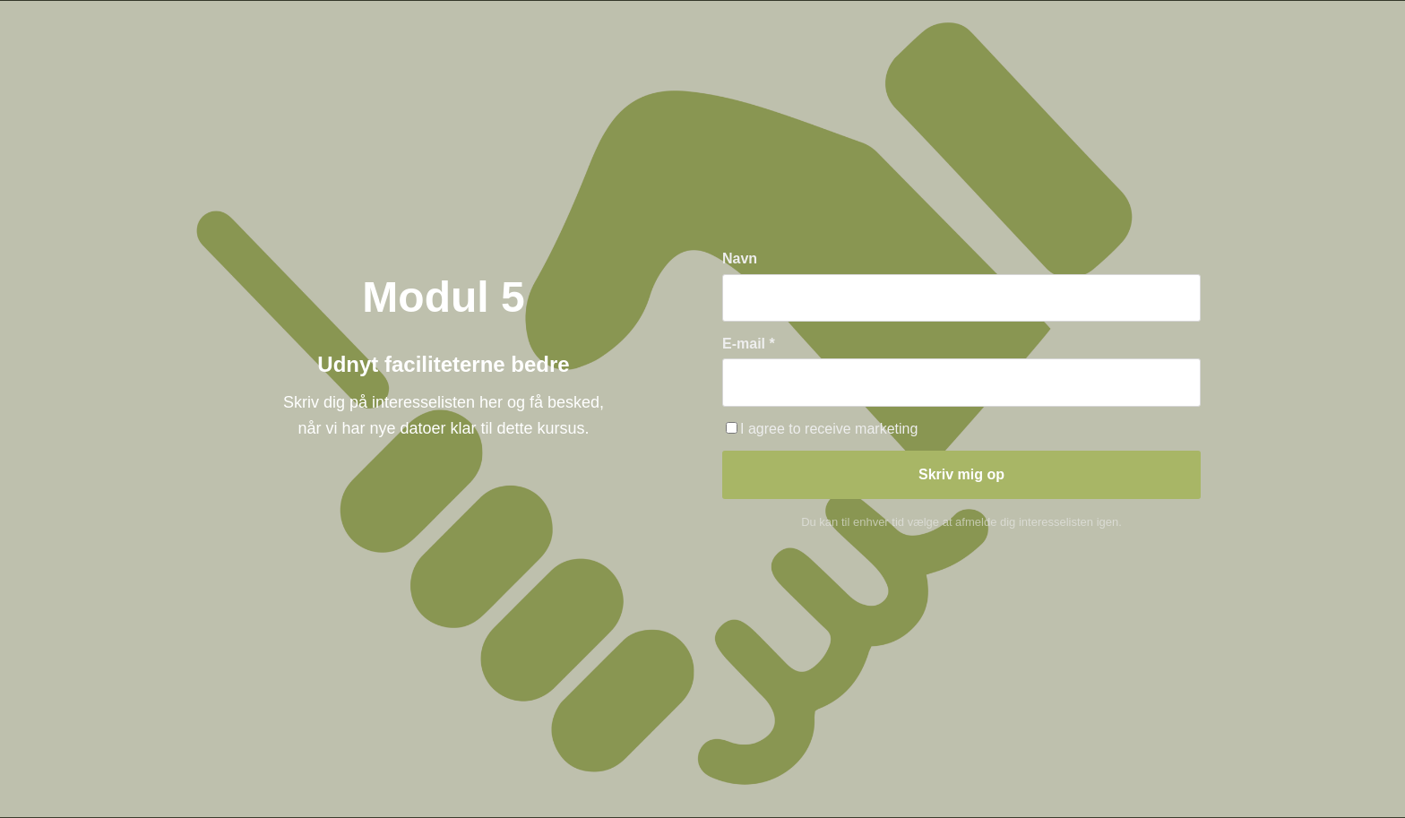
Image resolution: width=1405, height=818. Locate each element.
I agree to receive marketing (822, 428)
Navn (739, 258)
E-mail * (748, 343)
